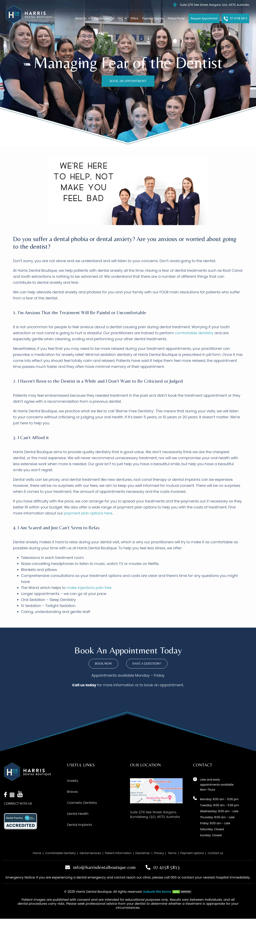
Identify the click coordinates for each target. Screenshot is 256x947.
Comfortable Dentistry (60, 853)
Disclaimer (142, 853)
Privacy (159, 853)
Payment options (192, 853)
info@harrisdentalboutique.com (104, 867)
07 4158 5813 (166, 867)
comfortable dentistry (194, 332)
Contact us (215, 853)
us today (88, 684)
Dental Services (90, 853)
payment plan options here (88, 513)
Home (37, 853)
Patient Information (118, 853)
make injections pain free (89, 587)
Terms (172, 853)
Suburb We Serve (157, 891)
